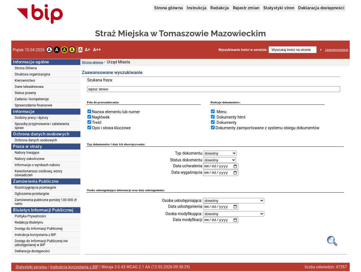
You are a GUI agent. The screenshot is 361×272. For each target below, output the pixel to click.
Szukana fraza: (100, 80)
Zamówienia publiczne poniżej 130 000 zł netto (45, 202)
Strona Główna (26, 68)
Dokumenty (227, 122)
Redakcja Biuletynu (29, 222)
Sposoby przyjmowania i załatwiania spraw (42, 126)
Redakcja (219, 8)
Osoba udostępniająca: (182, 201)
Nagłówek (100, 117)
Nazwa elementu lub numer (116, 112)
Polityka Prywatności (30, 216)
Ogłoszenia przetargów (32, 194)
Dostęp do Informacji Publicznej (38, 229)
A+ (87, 49)
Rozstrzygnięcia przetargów (35, 187)
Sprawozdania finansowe (33, 105)
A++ (97, 49)
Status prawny (25, 93)
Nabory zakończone (30, 159)
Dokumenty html (231, 117)
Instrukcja (196, 8)
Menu (221, 112)
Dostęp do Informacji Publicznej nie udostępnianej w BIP (41, 243)
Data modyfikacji (187, 220)
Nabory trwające (27, 153)
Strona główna (168, 8)
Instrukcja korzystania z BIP (35, 235)
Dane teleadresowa (29, 87)
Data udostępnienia (185, 207)
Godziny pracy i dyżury (31, 118)
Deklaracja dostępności (321, 8)
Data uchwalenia (187, 166)
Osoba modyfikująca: (183, 214)
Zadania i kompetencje (32, 99)
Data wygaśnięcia (186, 173)
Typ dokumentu (188, 153)
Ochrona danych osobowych (36, 140)
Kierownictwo (25, 81)
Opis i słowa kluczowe (111, 128)
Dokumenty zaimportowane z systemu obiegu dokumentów (267, 128)
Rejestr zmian (246, 8)
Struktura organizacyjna (32, 74)
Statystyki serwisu (31, 268)
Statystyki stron (278, 8)
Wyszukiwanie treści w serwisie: (242, 50)
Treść (97, 122)
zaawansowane (336, 50)
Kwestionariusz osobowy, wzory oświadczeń (38, 173)
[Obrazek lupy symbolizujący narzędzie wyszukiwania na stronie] (332, 241)
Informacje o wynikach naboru (37, 165)
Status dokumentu (186, 160)
